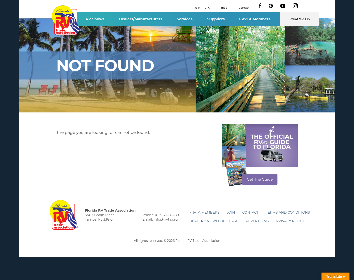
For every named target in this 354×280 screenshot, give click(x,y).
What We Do (299, 19)
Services (185, 19)
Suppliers (216, 19)
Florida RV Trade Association (66, 20)
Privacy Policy (290, 221)
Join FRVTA (202, 7)
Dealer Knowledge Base (213, 221)
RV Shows (95, 19)
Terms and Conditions (288, 212)
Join (231, 212)
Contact (244, 7)
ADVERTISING (257, 221)
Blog (224, 7)
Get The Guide (260, 179)
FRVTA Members (254, 19)
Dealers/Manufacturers (140, 19)
